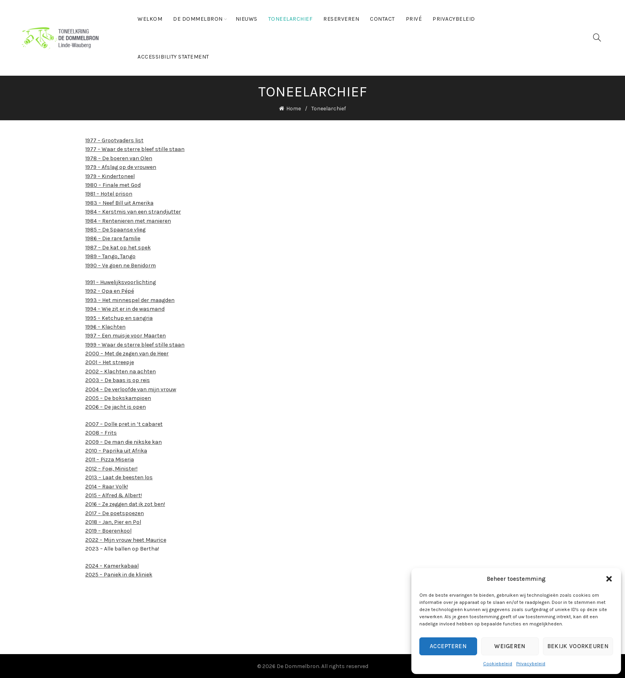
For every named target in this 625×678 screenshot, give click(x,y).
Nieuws (246, 19)
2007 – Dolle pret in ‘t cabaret (124, 423)
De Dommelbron (198, 19)
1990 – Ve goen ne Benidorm (120, 264)
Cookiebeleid (497, 663)
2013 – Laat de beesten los (119, 476)
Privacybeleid (530, 663)
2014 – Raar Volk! (106, 485)
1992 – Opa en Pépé (109, 290)
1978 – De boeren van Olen (118, 157)
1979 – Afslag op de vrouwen (120, 166)
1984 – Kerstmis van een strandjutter (133, 211)
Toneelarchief (290, 19)
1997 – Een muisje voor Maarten (125, 334)
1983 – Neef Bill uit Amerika (119, 202)
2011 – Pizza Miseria (109, 458)
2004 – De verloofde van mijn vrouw (130, 388)
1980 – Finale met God (113, 184)
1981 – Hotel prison (108, 193)
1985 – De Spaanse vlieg (115, 228)
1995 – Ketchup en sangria (119, 317)
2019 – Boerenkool (108, 530)
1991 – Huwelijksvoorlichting (120, 281)
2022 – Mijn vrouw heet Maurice (125, 539)
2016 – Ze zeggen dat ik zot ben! (125, 503)
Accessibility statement (173, 56)
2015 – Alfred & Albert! (113, 494)
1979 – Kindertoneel (110, 175)
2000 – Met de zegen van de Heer (127, 352)
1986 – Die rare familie (112, 237)
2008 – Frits (101, 432)
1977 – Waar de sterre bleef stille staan (135, 148)
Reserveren (341, 19)
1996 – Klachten (105, 326)
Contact (382, 19)
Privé (414, 19)
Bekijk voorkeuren (578, 646)
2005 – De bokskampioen (118, 397)
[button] (609, 579)
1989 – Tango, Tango (110, 255)
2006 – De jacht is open (115, 406)
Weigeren (509, 646)
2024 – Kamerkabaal (112, 564)
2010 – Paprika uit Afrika (116, 450)
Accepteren (448, 646)
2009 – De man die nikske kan (123, 440)
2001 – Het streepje (109, 361)
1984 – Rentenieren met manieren (128, 219)
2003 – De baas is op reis (117, 379)
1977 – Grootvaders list (114, 139)
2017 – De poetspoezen (114, 512)
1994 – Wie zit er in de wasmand (125, 308)
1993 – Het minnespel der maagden (130, 299)
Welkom (150, 19)
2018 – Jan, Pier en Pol (113, 521)
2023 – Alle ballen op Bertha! (122, 548)
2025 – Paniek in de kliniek (118, 573)
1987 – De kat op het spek (118, 246)
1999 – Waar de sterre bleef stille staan (135, 343)
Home (293, 108)
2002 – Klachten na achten (120, 370)
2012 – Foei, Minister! (111, 467)
